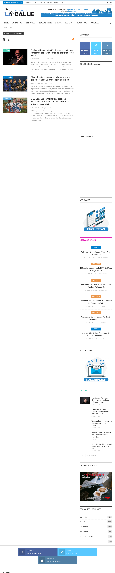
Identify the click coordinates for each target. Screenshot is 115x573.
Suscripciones (38, 2)
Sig (88, 455)
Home (6, 564)
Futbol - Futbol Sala (86, 536)
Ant (82, 455)
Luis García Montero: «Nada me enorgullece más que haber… (100, 400)
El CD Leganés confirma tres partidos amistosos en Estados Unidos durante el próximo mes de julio (50, 102)
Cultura (68, 23)
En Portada (8, 77)
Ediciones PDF (58, 2)
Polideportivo (84, 531)
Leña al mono (45, 23)
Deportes (30, 23)
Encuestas (48, 2)
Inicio (6, 23)
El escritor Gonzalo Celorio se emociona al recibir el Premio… (100, 412)
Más (92, 23)
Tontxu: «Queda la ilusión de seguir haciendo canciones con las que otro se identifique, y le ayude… (52, 53)
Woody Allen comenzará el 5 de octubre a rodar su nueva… (102, 423)
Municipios (17, 23)
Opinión (58, 23)
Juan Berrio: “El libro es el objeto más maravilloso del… (102, 446)
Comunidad (82, 23)
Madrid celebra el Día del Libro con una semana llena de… (101, 435)
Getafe (82, 541)
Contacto (28, 2)
